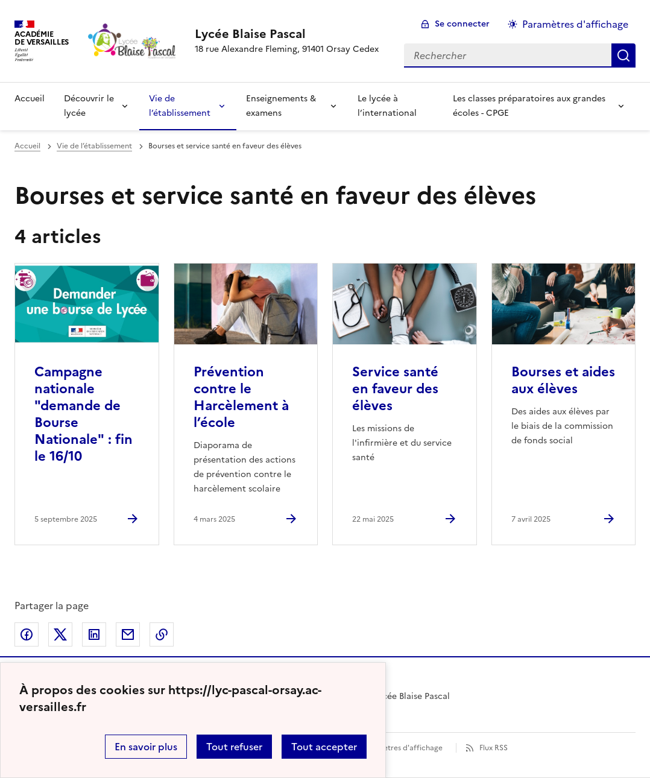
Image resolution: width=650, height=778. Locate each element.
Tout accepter (324, 746)
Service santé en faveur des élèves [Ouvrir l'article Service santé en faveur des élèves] (395, 389)
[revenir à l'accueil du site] (287, 33)
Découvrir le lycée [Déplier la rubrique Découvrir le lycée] (89, 105)
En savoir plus (146, 746)
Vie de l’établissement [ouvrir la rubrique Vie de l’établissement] (94, 146)
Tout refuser (234, 746)
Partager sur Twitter (60, 634)
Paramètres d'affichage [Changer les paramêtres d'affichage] (575, 24)
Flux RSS (493, 747)
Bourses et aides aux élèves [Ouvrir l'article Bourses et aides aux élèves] (563, 380)
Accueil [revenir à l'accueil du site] (29, 98)
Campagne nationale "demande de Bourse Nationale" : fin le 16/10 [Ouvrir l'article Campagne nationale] (83, 414)
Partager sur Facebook (26, 634)
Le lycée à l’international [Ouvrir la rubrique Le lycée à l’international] (387, 105)
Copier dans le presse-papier (162, 634)
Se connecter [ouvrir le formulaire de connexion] (462, 23)
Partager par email (128, 634)
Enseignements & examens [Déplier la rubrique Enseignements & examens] (281, 105)
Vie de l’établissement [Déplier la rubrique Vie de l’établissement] (179, 105)
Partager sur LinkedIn (94, 634)
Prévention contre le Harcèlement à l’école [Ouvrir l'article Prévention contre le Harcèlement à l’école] (241, 397)
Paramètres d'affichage (402, 747)
